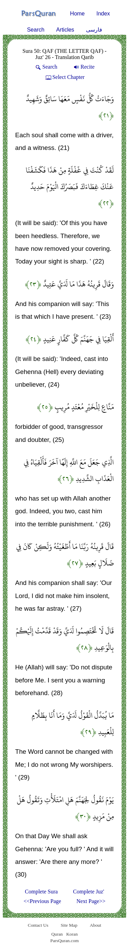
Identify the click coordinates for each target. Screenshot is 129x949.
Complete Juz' (88, 891)
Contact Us (38, 925)
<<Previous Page (42, 901)
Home (77, 13)
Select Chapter (64, 77)
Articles (65, 30)
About (95, 925)
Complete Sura (41, 891)
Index (103, 13)
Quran (57, 934)
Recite (84, 67)
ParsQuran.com (64, 940)
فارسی (94, 30)
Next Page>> (90, 901)
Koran (71, 934)
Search (35, 30)
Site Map (69, 925)
